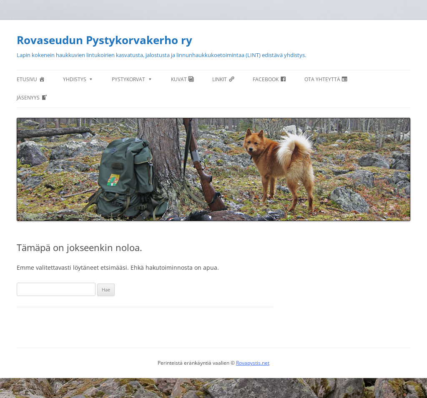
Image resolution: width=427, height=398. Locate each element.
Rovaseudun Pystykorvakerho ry (104, 39)
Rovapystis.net (252, 362)
